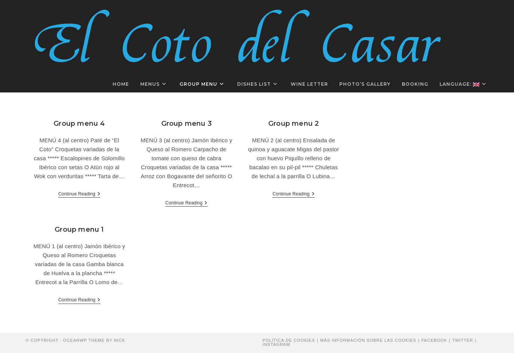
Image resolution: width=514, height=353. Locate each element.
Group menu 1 (79, 229)
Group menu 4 (79, 123)
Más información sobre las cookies (368, 340)
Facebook (434, 340)
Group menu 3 (186, 123)
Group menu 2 (293, 123)
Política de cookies (289, 340)
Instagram (276, 344)
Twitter (462, 340)
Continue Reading (79, 194)
